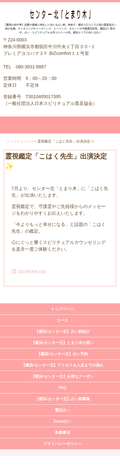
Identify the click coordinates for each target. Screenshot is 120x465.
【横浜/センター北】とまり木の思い (62, 342)
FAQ (63, 387)
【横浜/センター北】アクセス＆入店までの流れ (62, 365)
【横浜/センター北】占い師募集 (62, 399)
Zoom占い (62, 421)
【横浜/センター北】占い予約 (62, 354)
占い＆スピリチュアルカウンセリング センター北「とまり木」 (60, 16)
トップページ (62, 309)
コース (62, 320)
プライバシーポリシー (62, 444)
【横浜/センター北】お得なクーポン (62, 376)
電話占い (62, 410)
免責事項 (62, 432)
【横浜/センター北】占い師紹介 (62, 331)
